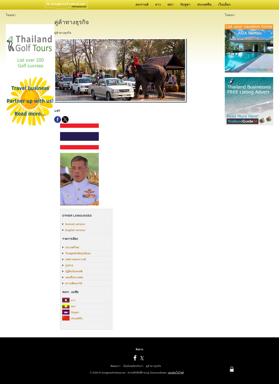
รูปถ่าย (69, 265)
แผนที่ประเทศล (74, 277)
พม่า (170, 4)
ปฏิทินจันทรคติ (74, 271)
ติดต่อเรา (115, 366)
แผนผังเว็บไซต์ (176, 372)
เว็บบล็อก (224, 4)
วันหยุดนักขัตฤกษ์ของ (77, 253)
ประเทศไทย (72, 247)
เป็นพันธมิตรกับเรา (133, 366)
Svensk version (75, 224)
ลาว (158, 4)
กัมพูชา (185, 4)
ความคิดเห (73, 283)
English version (75, 230)
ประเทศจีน (204, 4)
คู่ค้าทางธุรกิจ (153, 366)
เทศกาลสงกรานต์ (75, 259)
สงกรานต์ (141, 4)
